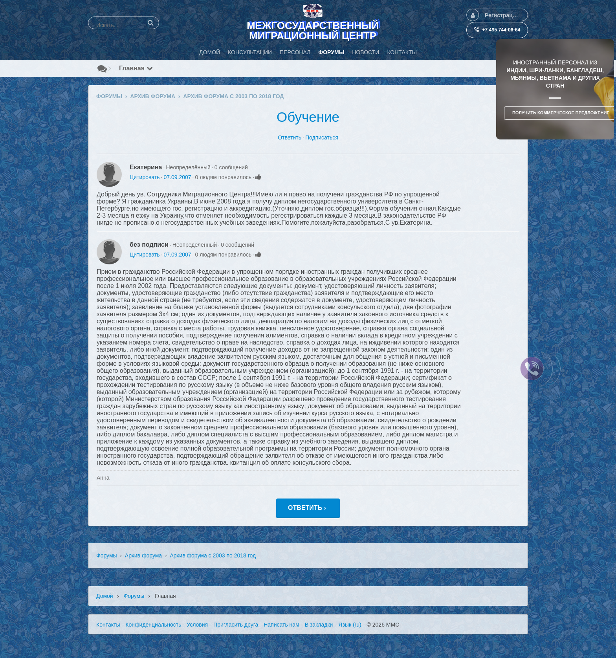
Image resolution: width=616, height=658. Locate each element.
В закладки (319, 624)
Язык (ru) (349, 624)
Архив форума (143, 555)
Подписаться (321, 137)
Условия (197, 624)
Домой (104, 596)
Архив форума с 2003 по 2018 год (213, 555)
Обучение (308, 117)
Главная (136, 68)
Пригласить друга (235, 624)
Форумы (106, 555)
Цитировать (145, 177)
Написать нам (281, 624)
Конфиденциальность (153, 624)
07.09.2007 (177, 177)
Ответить (289, 137)
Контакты (108, 624)
